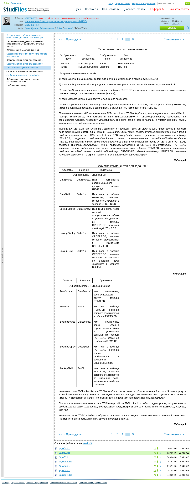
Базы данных (32, 25)
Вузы (77, 9)
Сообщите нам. (93, 18)
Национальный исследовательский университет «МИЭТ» (56, 21)
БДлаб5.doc (64, 470)
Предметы (91, 9)
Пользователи (110, 9)
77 (155, 448)
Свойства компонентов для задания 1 (24, 60)
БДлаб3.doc (64, 457)
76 (155, 453)
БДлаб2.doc (64, 453)
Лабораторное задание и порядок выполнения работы (22, 80)
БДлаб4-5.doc (65, 462)
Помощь (5, 483)
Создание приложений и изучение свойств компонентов (26, 55)
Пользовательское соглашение (63, 483)
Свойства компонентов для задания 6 (24, 71)
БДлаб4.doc (64, 466)
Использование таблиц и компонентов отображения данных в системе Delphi (24, 36)
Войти (6, 3)
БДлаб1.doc (64, 448)
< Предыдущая (73, 39)
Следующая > (172, 39)
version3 (68, 28)
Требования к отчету (16, 85)
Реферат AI (157, 9)
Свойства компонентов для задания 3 (24, 64)
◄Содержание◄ (2, 84)
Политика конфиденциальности (93, 483)
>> (183, 39)
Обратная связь (122, 3)
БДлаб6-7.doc (65, 475)
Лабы (59, 28)
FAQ (111, 3)
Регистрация (17, 3)
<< (60, 39)
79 (155, 462)
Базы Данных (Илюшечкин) (40, 28)
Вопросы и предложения (143, 3)
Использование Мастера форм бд (22, 50)
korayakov (30, 18)
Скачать (171, 28)
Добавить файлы (134, 9)
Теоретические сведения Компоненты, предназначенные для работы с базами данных (25, 43)
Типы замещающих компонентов (22, 67)
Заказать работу (179, 9)
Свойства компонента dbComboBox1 (23, 75)
